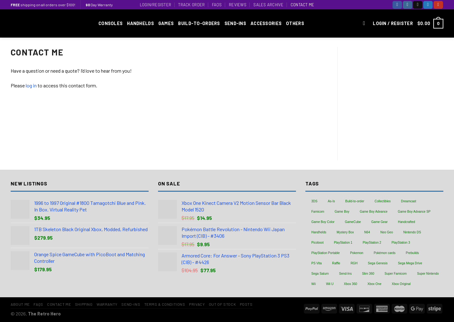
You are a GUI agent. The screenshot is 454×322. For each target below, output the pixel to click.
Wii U (330, 284)
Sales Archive (268, 4)
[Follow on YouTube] (438, 5)
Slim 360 (368, 273)
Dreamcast (408, 201)
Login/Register (156, 4)
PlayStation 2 (372, 242)
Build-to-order (354, 201)
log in (31, 85)
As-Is (331, 201)
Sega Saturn (320, 273)
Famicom (317, 211)
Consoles (110, 23)
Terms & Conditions (164, 304)
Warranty (107, 304)
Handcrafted (406, 222)
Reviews (237, 4)
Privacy (197, 304)
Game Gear (379, 222)
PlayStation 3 (401, 242)
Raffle (336, 263)
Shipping (84, 304)
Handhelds (140, 23)
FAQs (217, 4)
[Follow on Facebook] (397, 5)
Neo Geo (386, 232)
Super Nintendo (428, 273)
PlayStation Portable (325, 253)
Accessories (266, 23)
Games (166, 23)
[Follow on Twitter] (428, 5)
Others (295, 23)
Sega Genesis (378, 263)
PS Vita (316, 263)
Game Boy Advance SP (414, 211)
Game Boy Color (323, 222)
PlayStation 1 (343, 242)
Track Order (191, 4)
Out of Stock (222, 304)
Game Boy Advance (373, 211)
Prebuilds (412, 253)
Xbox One (374, 284)
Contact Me (302, 4)
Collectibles (383, 201)
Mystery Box (345, 232)
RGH (354, 263)
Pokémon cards (384, 253)
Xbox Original (401, 284)
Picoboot (317, 242)
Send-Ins (235, 23)
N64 (367, 232)
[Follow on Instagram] (407, 5)
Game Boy (342, 211)
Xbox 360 (350, 284)
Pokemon (356, 253)
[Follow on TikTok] (417, 5)
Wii (313, 284)
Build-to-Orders (199, 23)
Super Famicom (396, 273)
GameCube (353, 222)
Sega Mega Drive (410, 263)
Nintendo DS (412, 232)
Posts (246, 304)
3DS (314, 201)
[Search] (365, 23)
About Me (20, 304)
